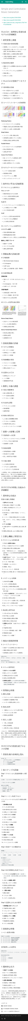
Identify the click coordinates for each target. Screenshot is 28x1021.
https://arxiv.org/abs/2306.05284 (12, 17)
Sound (16, 1008)
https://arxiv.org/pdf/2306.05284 (12, 20)
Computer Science (9, 1008)
